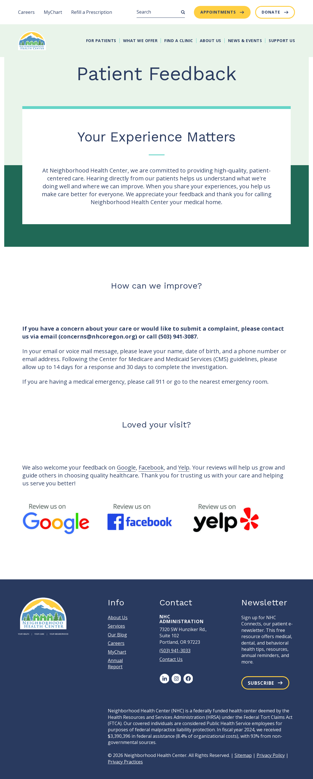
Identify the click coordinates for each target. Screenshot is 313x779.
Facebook (151, 467)
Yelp (183, 467)
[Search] (161, 12)
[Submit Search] (183, 12)
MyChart (53, 12)
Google (126, 467)
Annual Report (115, 663)
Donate (271, 12)
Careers (26, 12)
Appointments (218, 12)
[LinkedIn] (164, 678)
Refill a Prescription (91, 12)
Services (116, 626)
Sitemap (243, 755)
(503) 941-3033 (175, 650)
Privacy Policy (271, 755)
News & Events (245, 40)
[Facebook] (188, 678)
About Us (210, 40)
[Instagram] (176, 678)
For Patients (101, 40)
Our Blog (117, 635)
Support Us (282, 40)
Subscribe (261, 683)
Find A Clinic (178, 40)
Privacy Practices (125, 762)
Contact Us (171, 659)
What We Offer (140, 40)
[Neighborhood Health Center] (32, 40)
